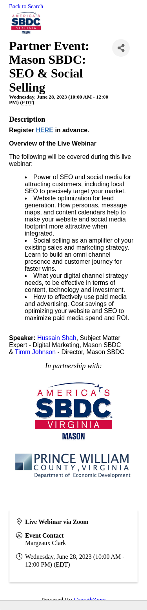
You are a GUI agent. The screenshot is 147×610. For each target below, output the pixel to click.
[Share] (121, 48)
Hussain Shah (56, 338)
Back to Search (26, 6)
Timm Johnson (35, 352)
